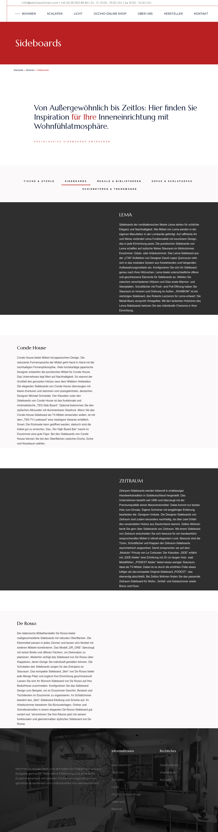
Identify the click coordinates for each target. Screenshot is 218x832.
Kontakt (165, 779)
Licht (115, 787)
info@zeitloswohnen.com (40, 2)
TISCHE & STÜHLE (39, 181)
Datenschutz (169, 765)
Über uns (118, 801)
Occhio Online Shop (126, 794)
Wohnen (30, 70)
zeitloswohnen (122, 765)
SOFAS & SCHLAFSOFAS (172, 181)
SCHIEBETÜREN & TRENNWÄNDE (109, 189)
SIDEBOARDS (76, 181)
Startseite (18, 70)
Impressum (168, 772)
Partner (117, 809)
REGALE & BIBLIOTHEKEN (119, 181)
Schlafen (118, 779)
